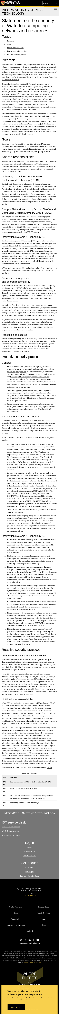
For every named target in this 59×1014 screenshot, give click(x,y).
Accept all (16, 1007)
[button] (47, 3)
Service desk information (11, 827)
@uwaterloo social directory (29, 943)
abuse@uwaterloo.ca (42, 404)
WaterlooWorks (29, 851)
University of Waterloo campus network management (29, 377)
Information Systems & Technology (29, 813)
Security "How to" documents (46, 572)
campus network (45, 246)
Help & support (29, 867)
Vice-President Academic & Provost (34, 186)
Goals (9, 44)
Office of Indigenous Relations (32, 962)
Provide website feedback (29, 876)
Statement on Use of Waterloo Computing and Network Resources (31, 374)
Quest (29, 847)
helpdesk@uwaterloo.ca (10, 831)
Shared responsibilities (15, 48)
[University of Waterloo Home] (10, 3)
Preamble (10, 41)
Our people (30, 872)
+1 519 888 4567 (31, 895)
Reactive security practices (16, 55)
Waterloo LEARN (29, 856)
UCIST (49, 768)
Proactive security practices (17, 51)
